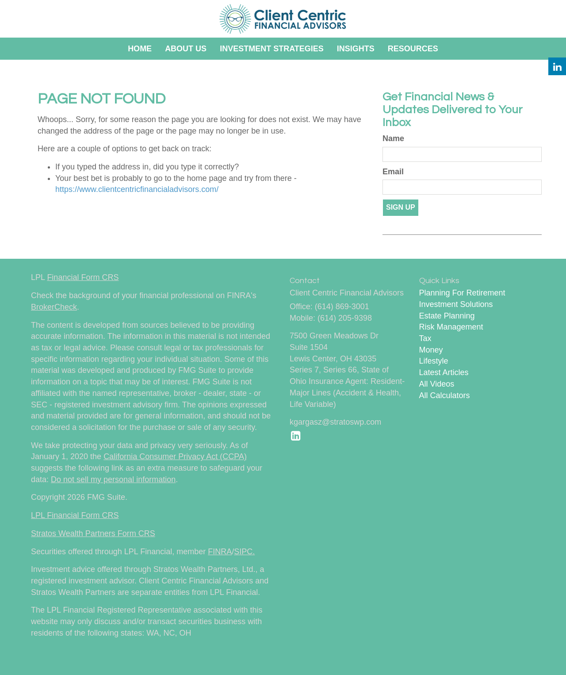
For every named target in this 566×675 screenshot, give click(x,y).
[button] (185, 49)
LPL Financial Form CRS (75, 515)
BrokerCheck (54, 307)
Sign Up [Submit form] (400, 207)
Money (431, 349)
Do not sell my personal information (113, 479)
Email (393, 171)
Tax (425, 338)
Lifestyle (433, 361)
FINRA (220, 551)
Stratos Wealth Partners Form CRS (93, 533)
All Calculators (444, 395)
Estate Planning (447, 315)
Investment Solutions (456, 304)
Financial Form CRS (83, 277)
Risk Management (451, 326)
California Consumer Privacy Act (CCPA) (175, 456)
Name (393, 138)
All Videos (437, 384)
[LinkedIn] (557, 66)
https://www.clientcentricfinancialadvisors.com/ (136, 189)
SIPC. (244, 551)
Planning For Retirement (462, 292)
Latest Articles (444, 372)
